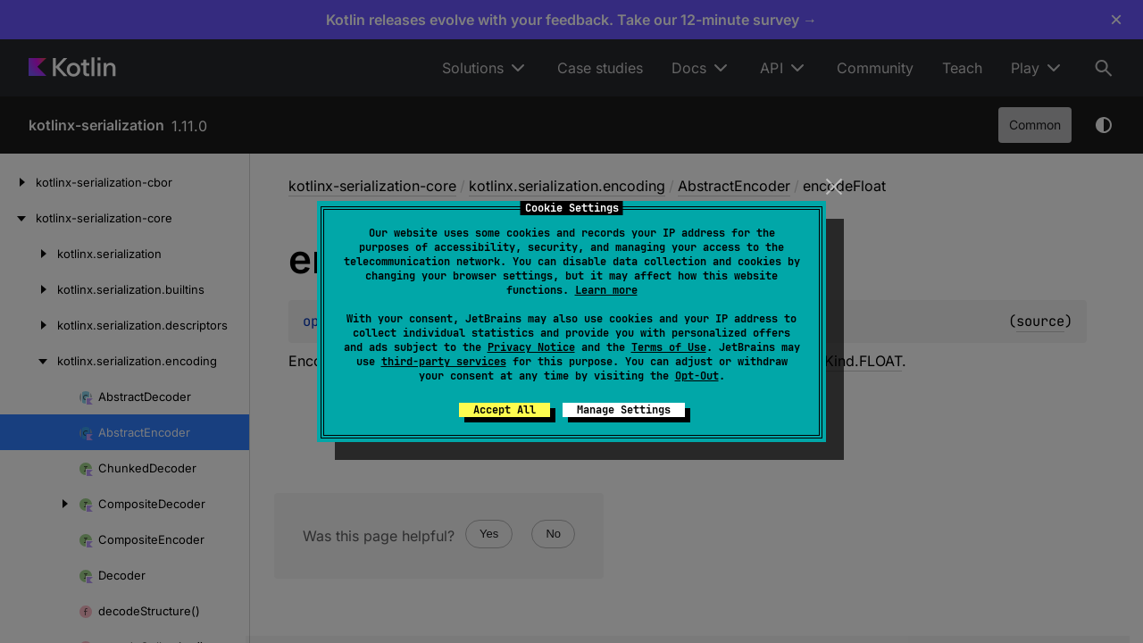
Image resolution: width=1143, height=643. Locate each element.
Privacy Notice (531, 347)
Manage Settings (624, 410)
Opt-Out (697, 376)
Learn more (606, 290)
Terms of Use (668, 347)
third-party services (443, 362)
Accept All (504, 410)
